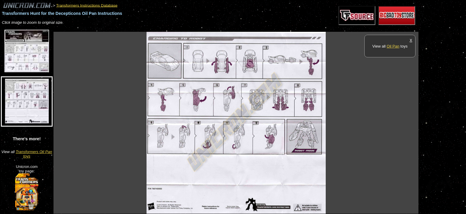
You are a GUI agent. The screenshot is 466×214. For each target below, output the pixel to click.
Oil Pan (393, 46)
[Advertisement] (161, 28)
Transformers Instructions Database (86, 5)
